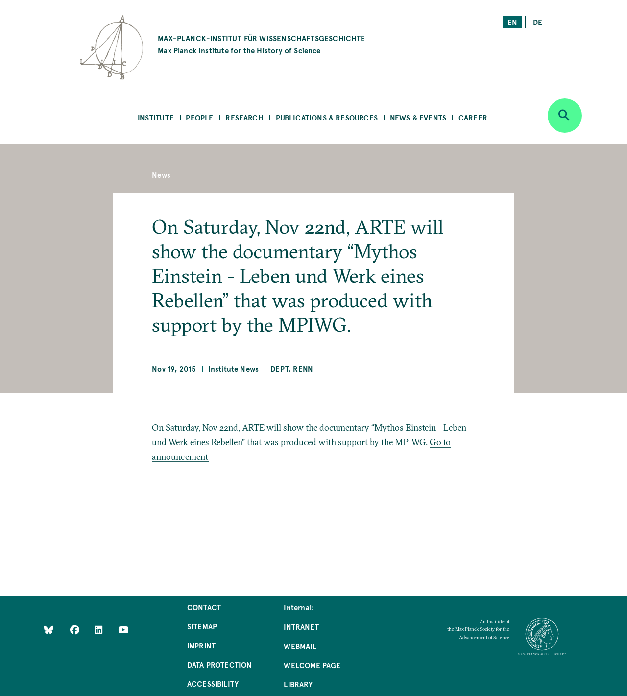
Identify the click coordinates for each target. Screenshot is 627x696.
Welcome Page (312, 665)
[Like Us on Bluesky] (48, 629)
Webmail (300, 646)
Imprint (201, 645)
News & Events (418, 117)
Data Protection (219, 664)
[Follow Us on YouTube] (123, 629)
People (199, 117)
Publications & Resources (327, 117)
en (512, 22)
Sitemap (202, 626)
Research (244, 117)
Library (298, 684)
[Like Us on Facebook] (75, 629)
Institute (156, 117)
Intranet (301, 627)
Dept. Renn (291, 368)
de (537, 22)
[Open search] (565, 115)
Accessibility (213, 683)
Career (472, 117)
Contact (204, 607)
